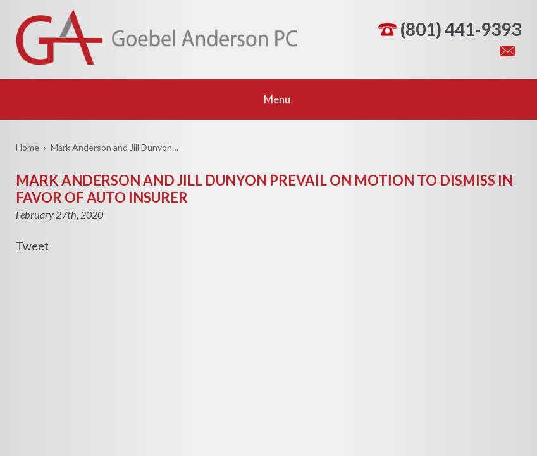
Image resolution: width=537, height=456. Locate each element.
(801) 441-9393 (460, 29)
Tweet (32, 246)
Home (27, 147)
